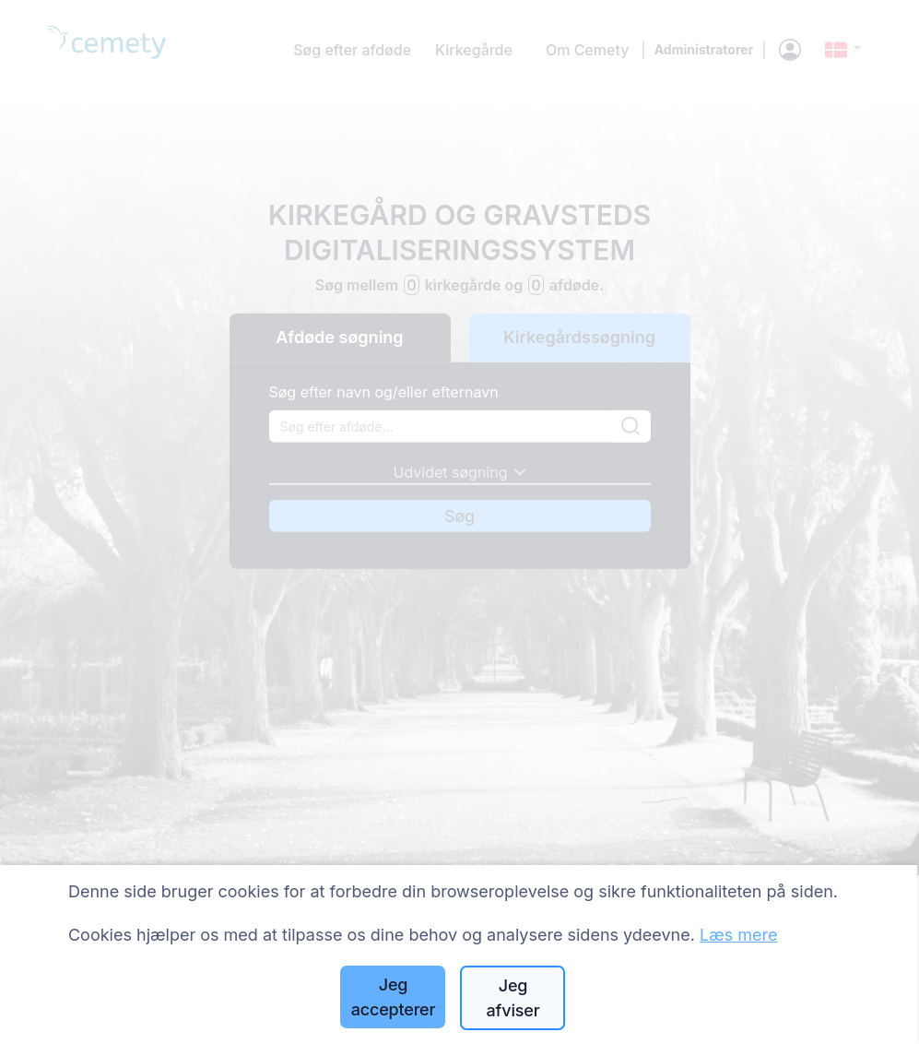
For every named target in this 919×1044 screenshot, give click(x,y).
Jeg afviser (513, 998)
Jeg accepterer (393, 997)
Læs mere (739, 934)
